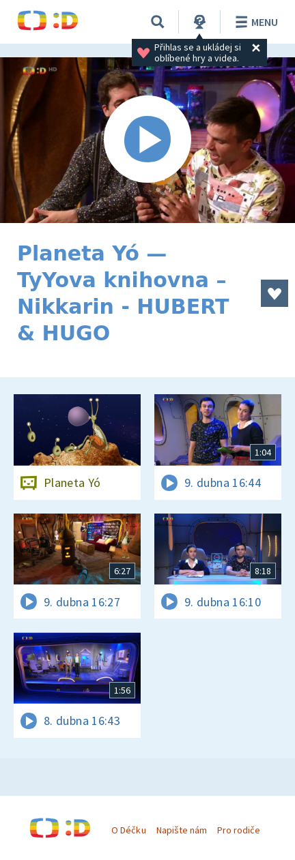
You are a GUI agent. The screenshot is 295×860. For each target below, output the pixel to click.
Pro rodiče (238, 830)
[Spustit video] (147, 140)
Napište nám (181, 830)
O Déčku (128, 830)
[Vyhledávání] (157, 22)
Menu (254, 22)
